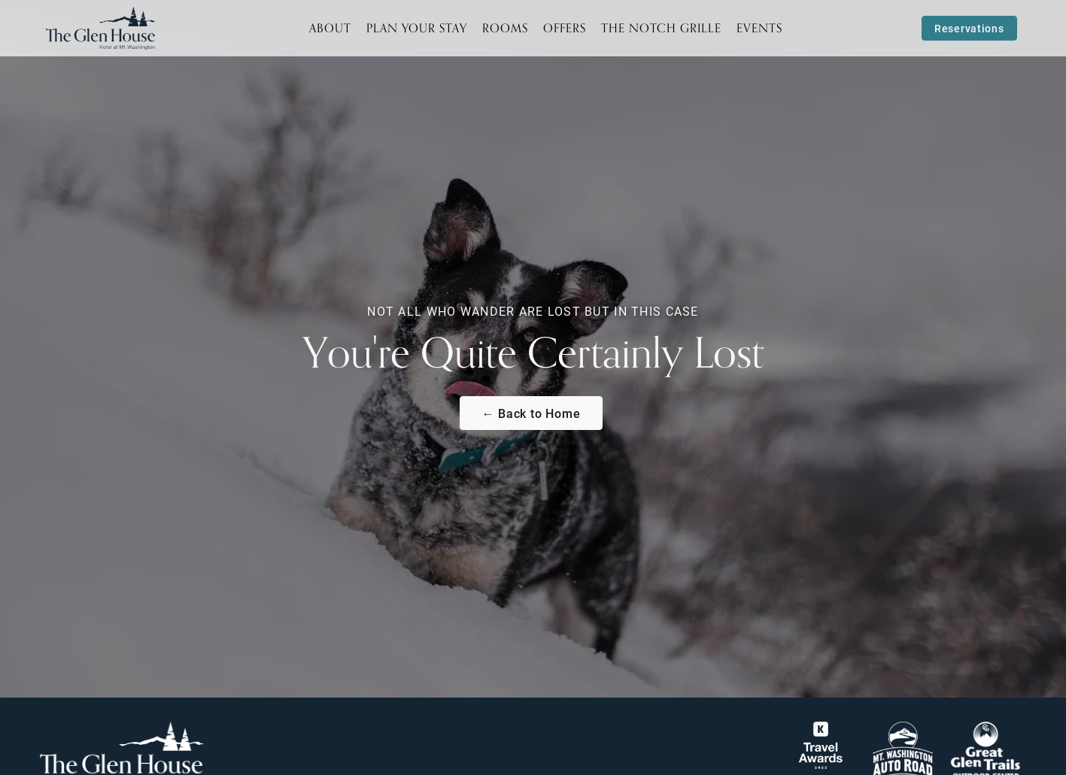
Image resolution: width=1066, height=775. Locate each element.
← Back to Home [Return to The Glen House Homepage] (530, 413)
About (330, 28)
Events (759, 28)
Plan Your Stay (416, 28)
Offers (564, 28)
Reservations (969, 28)
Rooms (505, 28)
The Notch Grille (661, 28)
